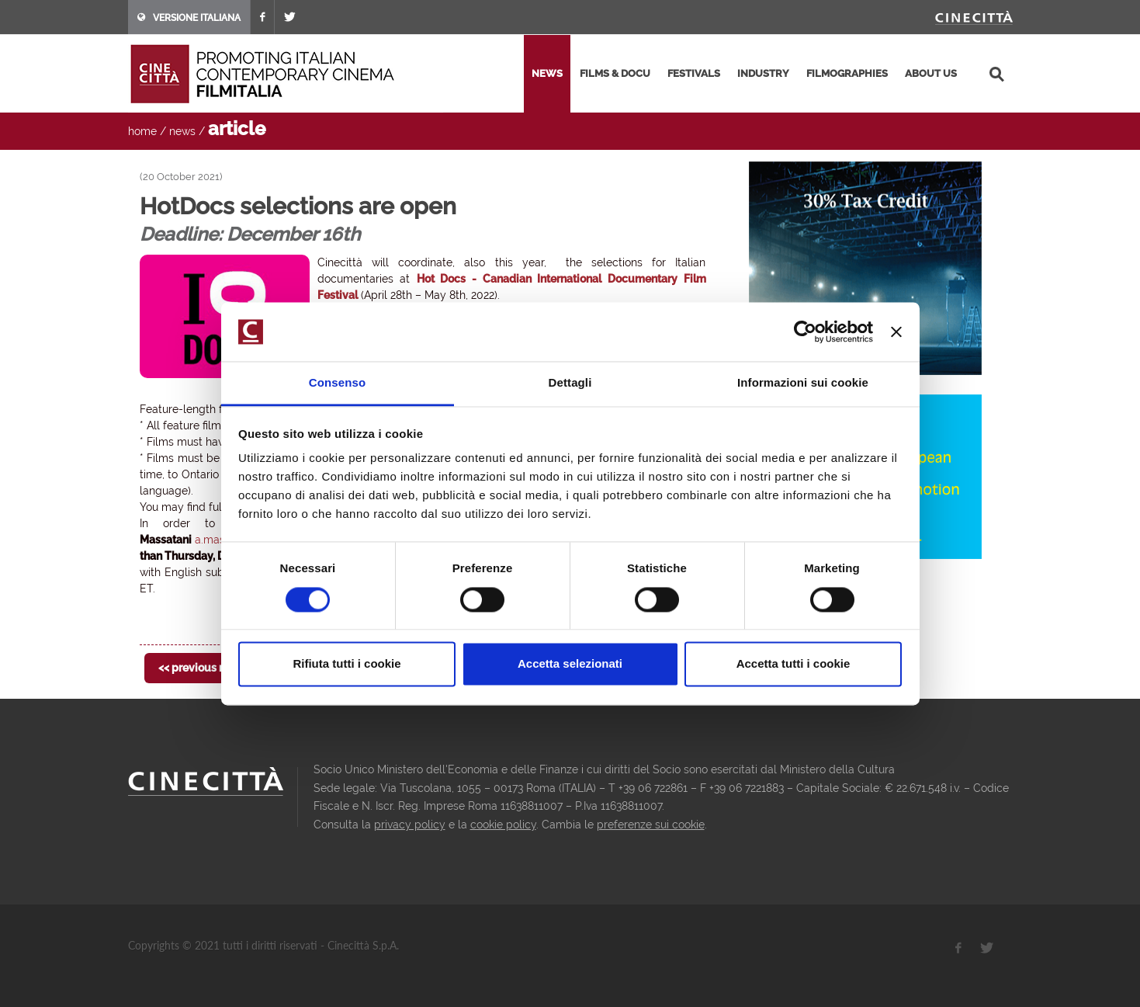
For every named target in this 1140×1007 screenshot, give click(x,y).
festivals (693, 73)
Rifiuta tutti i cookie (346, 664)
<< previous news (202, 667)
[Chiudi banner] (896, 331)
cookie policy (503, 824)
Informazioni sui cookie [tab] (802, 383)
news (547, 73)
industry (763, 73)
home (142, 131)
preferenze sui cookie (651, 824)
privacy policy (409, 824)
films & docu (615, 73)
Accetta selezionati (570, 664)
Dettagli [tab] (570, 383)
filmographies (847, 73)
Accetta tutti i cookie (793, 664)
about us (931, 73)
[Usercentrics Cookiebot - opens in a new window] (805, 331)
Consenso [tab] (337, 383)
